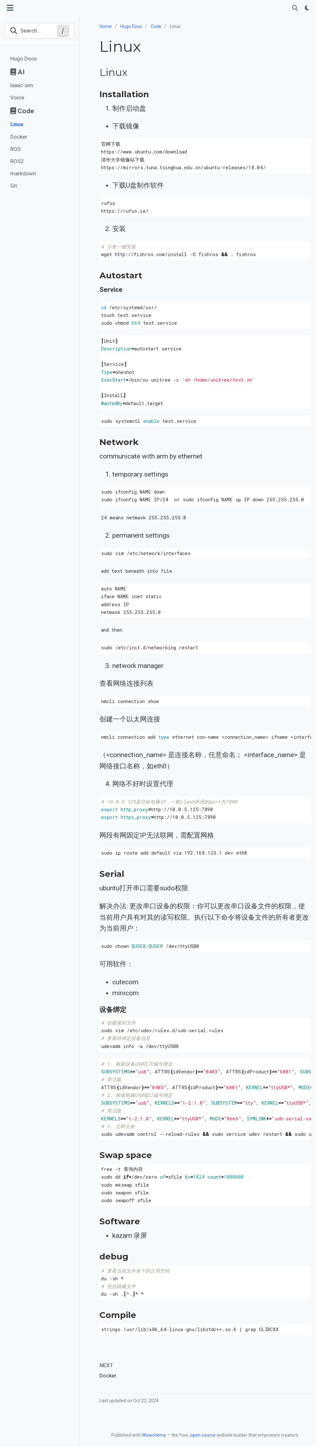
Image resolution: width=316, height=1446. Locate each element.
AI (17, 72)
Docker (18, 137)
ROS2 (16, 161)
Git (13, 185)
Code (22, 111)
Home (105, 26)
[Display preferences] (307, 8)
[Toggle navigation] (10, 8)
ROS (15, 149)
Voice (17, 97)
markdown (23, 173)
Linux (16, 124)
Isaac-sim (21, 85)
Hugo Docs (23, 58)
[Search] (295, 8)
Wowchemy (154, 1435)
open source (203, 1435)
